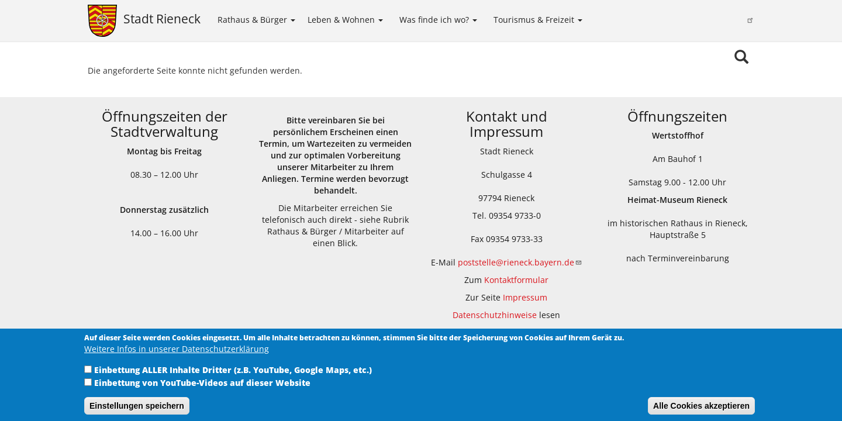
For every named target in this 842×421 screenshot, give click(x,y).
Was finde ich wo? (438, 19)
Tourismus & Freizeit (538, 19)
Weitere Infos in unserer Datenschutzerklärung (176, 355)
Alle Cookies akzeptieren (701, 412)
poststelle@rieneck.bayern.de (520, 262)
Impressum (525, 297)
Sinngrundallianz (716, 20)
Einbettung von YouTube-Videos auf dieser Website (202, 389)
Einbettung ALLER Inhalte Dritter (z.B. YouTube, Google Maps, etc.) (233, 376)
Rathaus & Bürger (256, 19)
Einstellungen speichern (136, 412)
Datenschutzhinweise (495, 314)
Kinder (602, 19)
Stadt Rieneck (162, 19)
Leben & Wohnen (345, 19)
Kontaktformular (516, 279)
